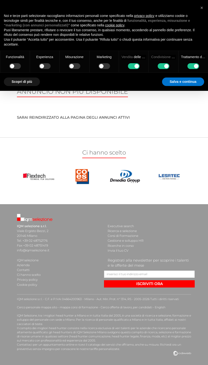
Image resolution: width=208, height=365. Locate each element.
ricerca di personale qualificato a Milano (113, 319)
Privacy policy (27, 279)
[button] (202, 8)
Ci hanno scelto (29, 274)
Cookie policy (27, 284)
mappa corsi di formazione (79, 307)
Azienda (23, 265)
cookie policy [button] (114, 25)
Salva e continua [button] (183, 82)
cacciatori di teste (29, 323)
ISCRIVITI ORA (149, 283)
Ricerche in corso (121, 245)
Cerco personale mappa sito (37, 307)
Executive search (121, 226)
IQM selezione (28, 260)
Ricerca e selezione (122, 231)
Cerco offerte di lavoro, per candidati (126, 307)
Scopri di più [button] (22, 82)
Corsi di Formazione (123, 236)
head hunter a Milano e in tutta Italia (82, 315)
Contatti (23, 270)
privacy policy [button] (144, 16)
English (160, 307)
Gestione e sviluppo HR (125, 240)
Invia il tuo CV (118, 250)
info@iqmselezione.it (33, 250)
